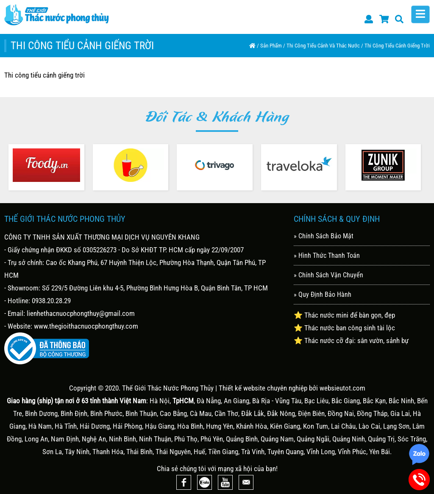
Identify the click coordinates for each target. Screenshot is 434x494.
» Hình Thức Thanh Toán (327, 255)
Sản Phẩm (271, 45)
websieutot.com (342, 388)
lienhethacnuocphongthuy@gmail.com (81, 313)
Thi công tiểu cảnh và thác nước (323, 45)
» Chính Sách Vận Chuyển (328, 275)
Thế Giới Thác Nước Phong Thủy (168, 388)
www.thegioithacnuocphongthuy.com (86, 326)
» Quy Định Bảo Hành (322, 294)
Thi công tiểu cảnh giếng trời (397, 45)
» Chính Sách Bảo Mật (323, 236)
